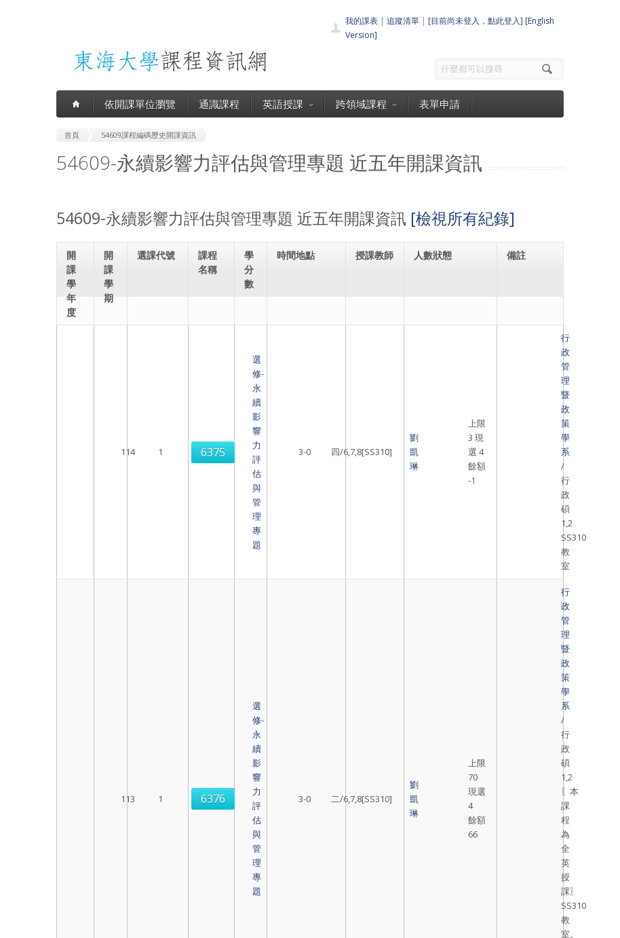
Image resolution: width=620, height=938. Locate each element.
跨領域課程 (366, 104)
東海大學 (71, 924)
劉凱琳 (370, 380)
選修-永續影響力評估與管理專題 (209, 380)
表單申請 (439, 104)
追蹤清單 (403, 20)
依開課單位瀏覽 (140, 104)
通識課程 (219, 104)
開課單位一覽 (299, 811)
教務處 (287, 924)
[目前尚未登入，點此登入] (475, 20)
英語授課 (288, 104)
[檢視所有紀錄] (462, 218)
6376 (158, 513)
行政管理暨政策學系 (528, 359)
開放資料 (291, 871)
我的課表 (361, 20)
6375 (158, 381)
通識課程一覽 (299, 826)
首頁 (283, 796)
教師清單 (291, 886)
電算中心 (244, 924)
